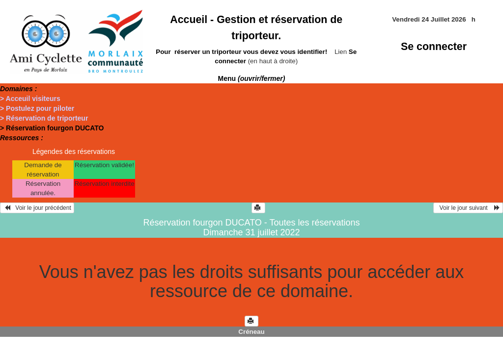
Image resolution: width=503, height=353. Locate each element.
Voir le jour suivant (468, 207)
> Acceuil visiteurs (30, 98)
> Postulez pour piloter (37, 108)
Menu (251, 78)
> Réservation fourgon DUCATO (52, 128)
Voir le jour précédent (37, 207)
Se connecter (434, 46)
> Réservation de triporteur (44, 118)
